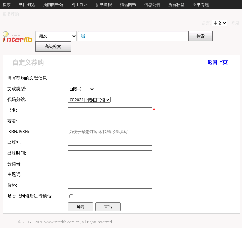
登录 (235, 23)
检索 (7, 4)
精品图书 (128, 4)
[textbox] (110, 143)
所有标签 (176, 4)
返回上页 (217, 62)
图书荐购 (11, 14)
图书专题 (201, 4)
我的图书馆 (53, 4)
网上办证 (79, 4)
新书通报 (103, 4)
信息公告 (152, 4)
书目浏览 (27, 4)
